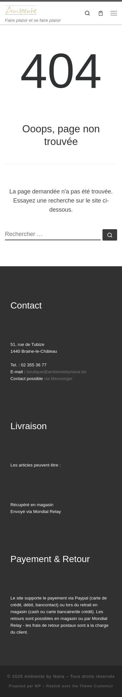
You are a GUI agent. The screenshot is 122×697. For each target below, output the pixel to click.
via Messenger (58, 378)
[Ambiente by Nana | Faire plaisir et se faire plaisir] (21, 10)
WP (38, 686)
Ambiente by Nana (44, 676)
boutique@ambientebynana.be (56, 371)
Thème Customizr (96, 686)
